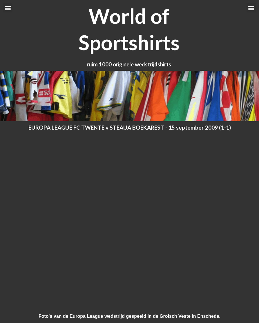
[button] (7, 7)
